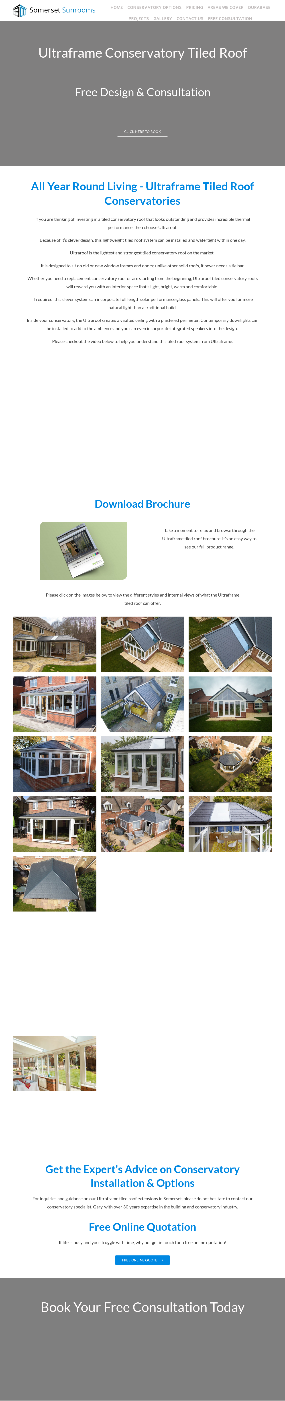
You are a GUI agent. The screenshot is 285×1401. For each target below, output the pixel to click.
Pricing (183, 6)
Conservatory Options (146, 6)
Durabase (243, 6)
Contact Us (179, 15)
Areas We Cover (211, 6)
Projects (267, 6)
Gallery (153, 15)
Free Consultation (216, 15)
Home (110, 6)
